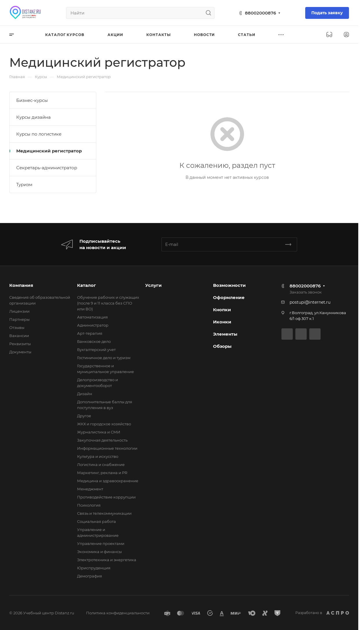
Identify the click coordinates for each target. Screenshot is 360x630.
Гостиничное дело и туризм (103, 357)
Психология (89, 505)
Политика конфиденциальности (118, 613)
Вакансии (19, 335)
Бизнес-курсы (32, 100)
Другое (84, 415)
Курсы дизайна (33, 117)
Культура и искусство (97, 456)
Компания (21, 285)
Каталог (86, 285)
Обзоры (222, 346)
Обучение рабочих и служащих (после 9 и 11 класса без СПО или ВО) (108, 303)
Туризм (24, 184)
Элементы (225, 334)
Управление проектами (100, 543)
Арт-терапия (89, 333)
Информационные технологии (107, 448)
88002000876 (260, 13)
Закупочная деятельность (102, 440)
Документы (20, 352)
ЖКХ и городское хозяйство (104, 424)
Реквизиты (20, 343)
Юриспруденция (93, 568)
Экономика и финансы (99, 551)
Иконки (222, 322)
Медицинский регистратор (49, 151)
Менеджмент (90, 489)
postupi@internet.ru (310, 302)
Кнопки (222, 309)
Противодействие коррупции (106, 497)
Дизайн (84, 393)
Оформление (229, 297)
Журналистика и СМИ (98, 432)
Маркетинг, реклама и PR (102, 472)
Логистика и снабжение (101, 464)
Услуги (153, 285)
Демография (89, 576)
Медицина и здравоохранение (107, 480)
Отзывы (16, 327)
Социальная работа (96, 521)
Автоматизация (92, 317)
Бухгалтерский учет (96, 349)
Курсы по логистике (38, 134)
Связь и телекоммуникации (104, 513)
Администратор (92, 325)
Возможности (229, 285)
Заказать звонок (306, 292)
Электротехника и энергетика (106, 559)
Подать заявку (327, 12)
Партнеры (19, 319)
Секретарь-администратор (46, 167)
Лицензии (19, 311)
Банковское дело (94, 341)
